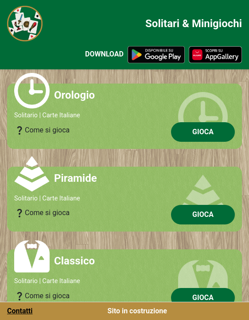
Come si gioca (42, 130)
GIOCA (203, 132)
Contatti (20, 311)
